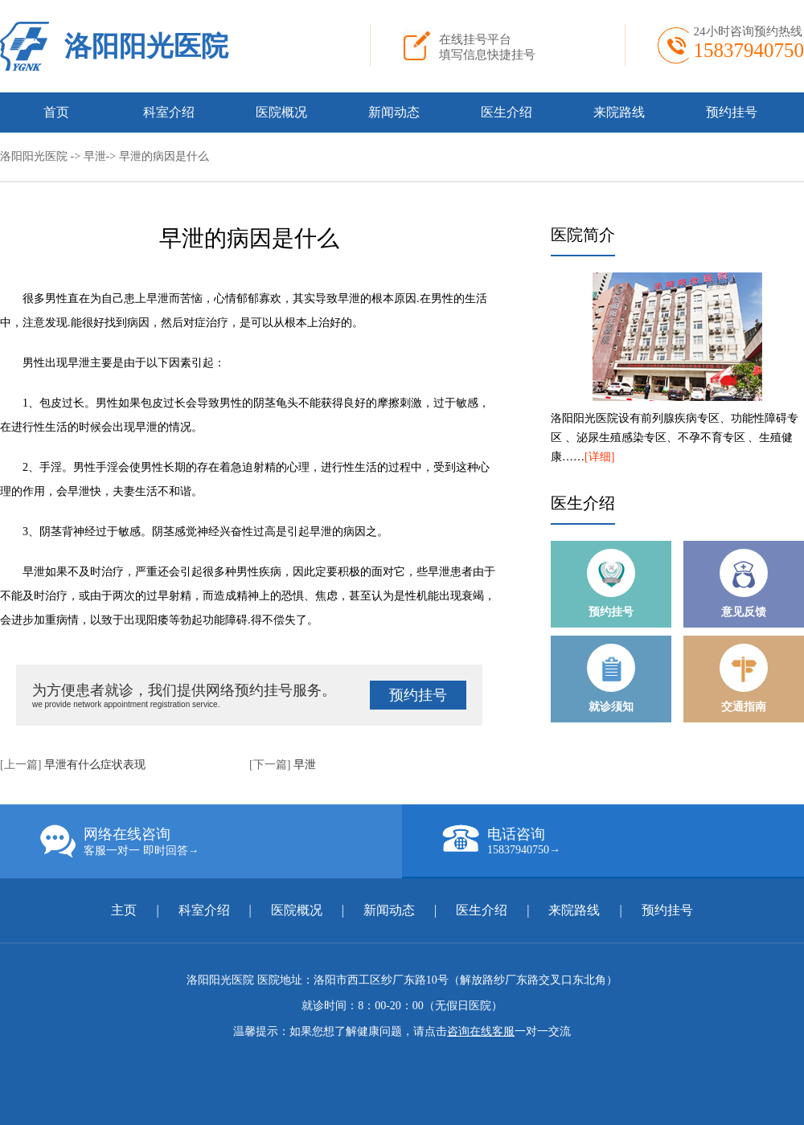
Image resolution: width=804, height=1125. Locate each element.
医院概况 (281, 112)
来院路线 (619, 112)
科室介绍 (169, 112)
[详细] (599, 457)
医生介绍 (506, 112)
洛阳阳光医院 (146, 46)
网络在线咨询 (221, 841)
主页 (125, 910)
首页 (56, 112)
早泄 (95, 156)
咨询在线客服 (481, 1031)
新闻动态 (394, 112)
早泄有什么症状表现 (95, 765)
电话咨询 (623, 840)
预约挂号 (731, 112)
